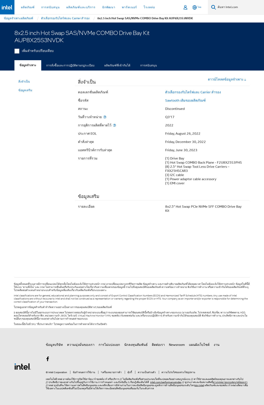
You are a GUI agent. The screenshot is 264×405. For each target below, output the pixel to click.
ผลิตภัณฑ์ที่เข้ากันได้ (117, 65)
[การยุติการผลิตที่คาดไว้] (114, 125)
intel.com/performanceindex (166, 382)
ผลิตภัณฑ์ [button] (28, 7)
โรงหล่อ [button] (149, 7)
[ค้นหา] (213, 7)
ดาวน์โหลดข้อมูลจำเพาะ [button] (227, 79)
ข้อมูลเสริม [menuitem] (25, 90)
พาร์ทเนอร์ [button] (129, 7)
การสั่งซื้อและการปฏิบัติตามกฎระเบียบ (70, 65)
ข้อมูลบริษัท (54, 345)
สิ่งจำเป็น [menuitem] (24, 81)
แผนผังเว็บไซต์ (199, 345)
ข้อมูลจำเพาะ (27, 65)
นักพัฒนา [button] (108, 7)
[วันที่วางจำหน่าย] (105, 117)
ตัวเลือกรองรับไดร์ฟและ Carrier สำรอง (193, 92)
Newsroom (177, 345)
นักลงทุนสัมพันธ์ (136, 345)
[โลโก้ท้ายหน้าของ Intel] (22, 366)
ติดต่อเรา (158, 345)
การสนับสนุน (148, 65)
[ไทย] (196, 7)
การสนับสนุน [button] (50, 7)
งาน (216, 345)
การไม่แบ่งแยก (109, 345)
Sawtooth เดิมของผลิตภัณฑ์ (185, 100)
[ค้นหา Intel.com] (240, 7)
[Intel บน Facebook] (47, 359)
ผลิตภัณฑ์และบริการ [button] (80, 7)
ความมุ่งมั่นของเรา (80, 345)
